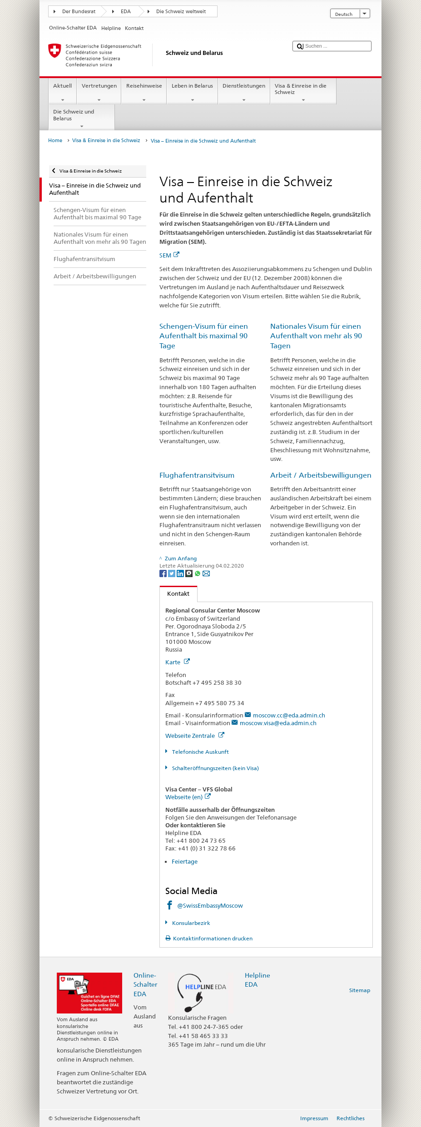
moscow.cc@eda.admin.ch (289, 715)
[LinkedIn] (181, 573)
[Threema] (189, 573)
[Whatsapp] (198, 573)
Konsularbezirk (190, 922)
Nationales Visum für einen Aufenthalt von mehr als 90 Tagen (316, 336)
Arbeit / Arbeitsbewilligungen (320, 475)
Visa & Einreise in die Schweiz (303, 93)
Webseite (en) (188, 797)
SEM (169, 255)
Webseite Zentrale (194, 735)
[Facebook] (163, 573)
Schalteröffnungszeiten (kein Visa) (215, 768)
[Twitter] (172, 573)
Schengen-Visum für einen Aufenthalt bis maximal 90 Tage (203, 336)
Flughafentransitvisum (196, 475)
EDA (126, 12)
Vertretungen (99, 93)
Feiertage (185, 861)
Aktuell (62, 93)
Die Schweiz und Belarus (81, 119)
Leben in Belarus (192, 93)
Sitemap (359, 990)
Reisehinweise (144, 93)
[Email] (206, 573)
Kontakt (175, 593)
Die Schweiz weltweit (181, 12)
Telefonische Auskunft (200, 751)
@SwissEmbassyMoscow (210, 905)
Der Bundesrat (78, 12)
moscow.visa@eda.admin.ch (278, 723)
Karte (177, 662)
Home (55, 140)
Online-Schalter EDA (145, 984)
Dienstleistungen (244, 93)
